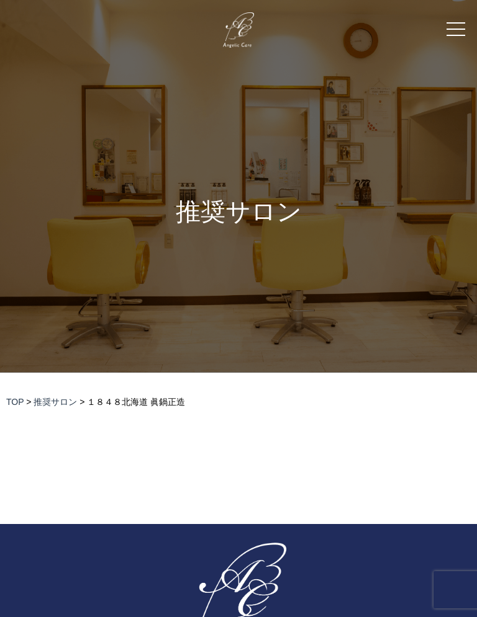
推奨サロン (239, 212)
